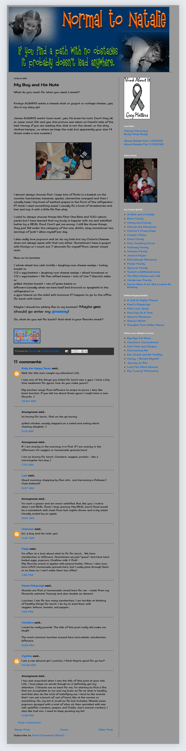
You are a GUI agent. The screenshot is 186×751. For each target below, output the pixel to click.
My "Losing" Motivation (143, 370)
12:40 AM (29, 401)
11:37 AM (28, 538)
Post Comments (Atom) (48, 735)
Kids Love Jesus (138, 308)
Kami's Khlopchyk (138, 304)
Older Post (106, 729)
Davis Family (135, 239)
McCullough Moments (142, 259)
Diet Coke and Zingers (142, 346)
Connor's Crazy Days (141, 230)
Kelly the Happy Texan (36, 368)
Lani (24, 475)
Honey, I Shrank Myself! (143, 358)
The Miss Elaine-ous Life (143, 275)
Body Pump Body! (136, 134)
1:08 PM (28, 715)
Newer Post (22, 729)
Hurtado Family (137, 251)
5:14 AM (27, 431)
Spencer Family (137, 267)
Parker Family (136, 263)
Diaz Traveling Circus (141, 243)
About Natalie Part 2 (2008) (144, 144)
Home (64, 729)
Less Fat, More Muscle (142, 366)
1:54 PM (27, 611)
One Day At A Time (140, 312)
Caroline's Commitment (142, 342)
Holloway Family (137, 247)
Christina (28, 622)
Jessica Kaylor (136, 255)
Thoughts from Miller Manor (145, 324)
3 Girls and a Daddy (140, 214)
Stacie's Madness (139, 316)
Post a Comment (29, 722)
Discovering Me (137, 350)
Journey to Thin (137, 362)
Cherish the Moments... (142, 226)
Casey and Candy (139, 222)
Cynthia (27, 655)
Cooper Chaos (137, 234)
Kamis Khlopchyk (33, 585)
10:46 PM (29, 665)
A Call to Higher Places (142, 300)
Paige (25, 548)
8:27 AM (28, 488)
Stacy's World (136, 320)
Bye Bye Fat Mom (139, 338)
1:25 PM (27, 574)
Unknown (28, 528)
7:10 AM (28, 464)
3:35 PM (28, 645)
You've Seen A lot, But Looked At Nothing (149, 286)
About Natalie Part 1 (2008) (143, 140)
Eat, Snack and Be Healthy (144, 354)
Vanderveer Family (139, 280)
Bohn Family (135, 218)
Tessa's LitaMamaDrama (143, 271)
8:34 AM (28, 518)
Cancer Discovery (136, 130)
